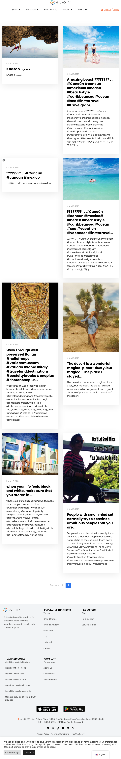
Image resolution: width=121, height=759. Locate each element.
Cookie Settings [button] (12, 752)
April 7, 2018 (12, 64)
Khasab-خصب (18, 69)
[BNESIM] (13, 623)
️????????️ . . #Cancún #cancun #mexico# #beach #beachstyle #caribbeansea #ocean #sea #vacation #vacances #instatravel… (89, 226)
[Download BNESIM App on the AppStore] (47, 722)
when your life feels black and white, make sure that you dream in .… (30, 503)
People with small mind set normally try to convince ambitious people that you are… (88, 534)
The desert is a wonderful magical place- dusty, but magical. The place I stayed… (90, 377)
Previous (54, 598)
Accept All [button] (29, 752)
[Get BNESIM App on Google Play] (74, 722)
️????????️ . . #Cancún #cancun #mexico (24, 176)
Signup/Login (110, 9)
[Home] (60, 2)
